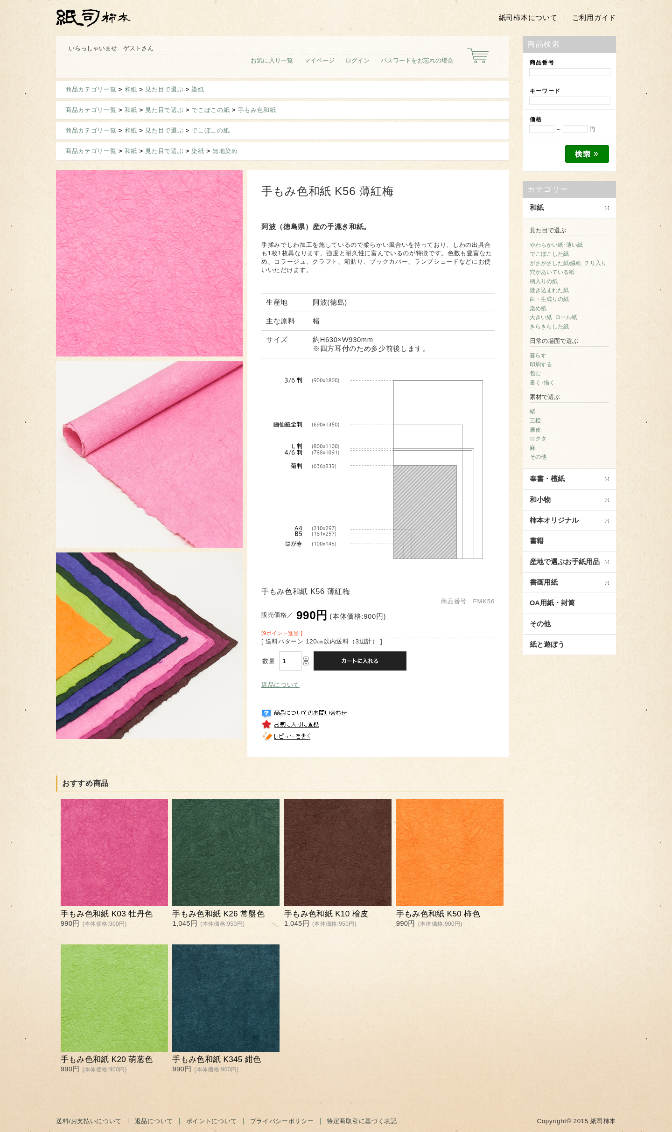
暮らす (538, 355)
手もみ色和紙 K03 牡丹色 (107, 913)
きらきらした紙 (549, 326)
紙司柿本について (528, 17)
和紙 (131, 89)
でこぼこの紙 (210, 109)
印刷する (541, 364)
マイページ (319, 60)
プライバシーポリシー (282, 1121)
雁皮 (535, 429)
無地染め (225, 150)
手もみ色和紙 (257, 109)
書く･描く (542, 382)
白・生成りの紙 (549, 299)
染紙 (197, 89)
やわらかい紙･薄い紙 (556, 245)
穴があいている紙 (552, 272)
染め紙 (538, 308)
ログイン (357, 60)
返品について (280, 684)
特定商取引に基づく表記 (362, 1121)
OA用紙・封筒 (552, 603)
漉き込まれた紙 (549, 290)
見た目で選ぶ (164, 89)
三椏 (535, 420)
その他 (538, 457)
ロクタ (538, 438)
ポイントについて (211, 1121)
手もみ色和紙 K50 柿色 (438, 913)
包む (535, 373)
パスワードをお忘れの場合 (417, 60)
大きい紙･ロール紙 (553, 317)
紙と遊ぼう (547, 644)
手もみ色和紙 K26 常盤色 (218, 913)
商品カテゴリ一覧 (90, 89)
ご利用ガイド (594, 17)
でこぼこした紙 (549, 254)
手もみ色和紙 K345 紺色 (216, 1059)
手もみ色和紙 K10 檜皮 (326, 913)
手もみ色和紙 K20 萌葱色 (107, 1059)
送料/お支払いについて (89, 1121)
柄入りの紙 (544, 281)
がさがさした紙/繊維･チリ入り (568, 263)
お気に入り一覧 (272, 60)
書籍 (537, 541)
